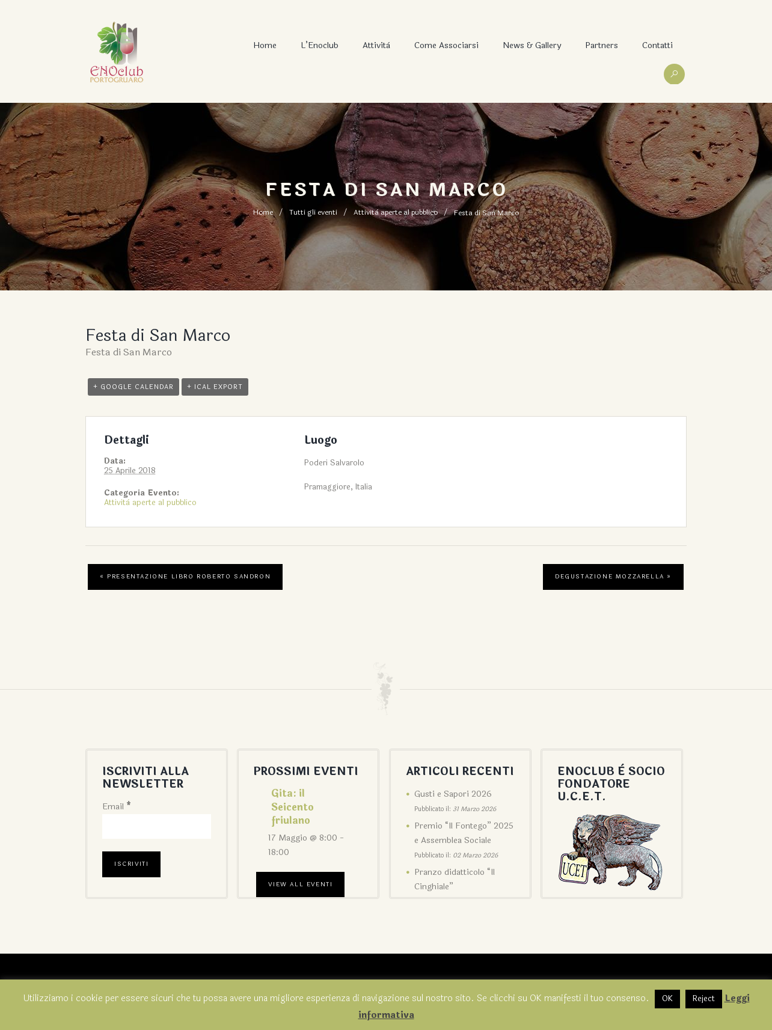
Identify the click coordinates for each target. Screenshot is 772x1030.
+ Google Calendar (133, 386)
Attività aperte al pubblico (396, 212)
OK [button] (667, 999)
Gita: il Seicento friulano (292, 806)
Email (116, 806)
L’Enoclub (320, 45)
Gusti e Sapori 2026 (453, 793)
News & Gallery (532, 45)
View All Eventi (300, 884)
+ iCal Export (215, 386)
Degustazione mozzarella (613, 576)
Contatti (657, 45)
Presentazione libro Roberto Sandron (185, 576)
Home (265, 45)
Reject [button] (704, 999)
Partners (601, 45)
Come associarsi (446, 45)
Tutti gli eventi (313, 212)
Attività (376, 45)
